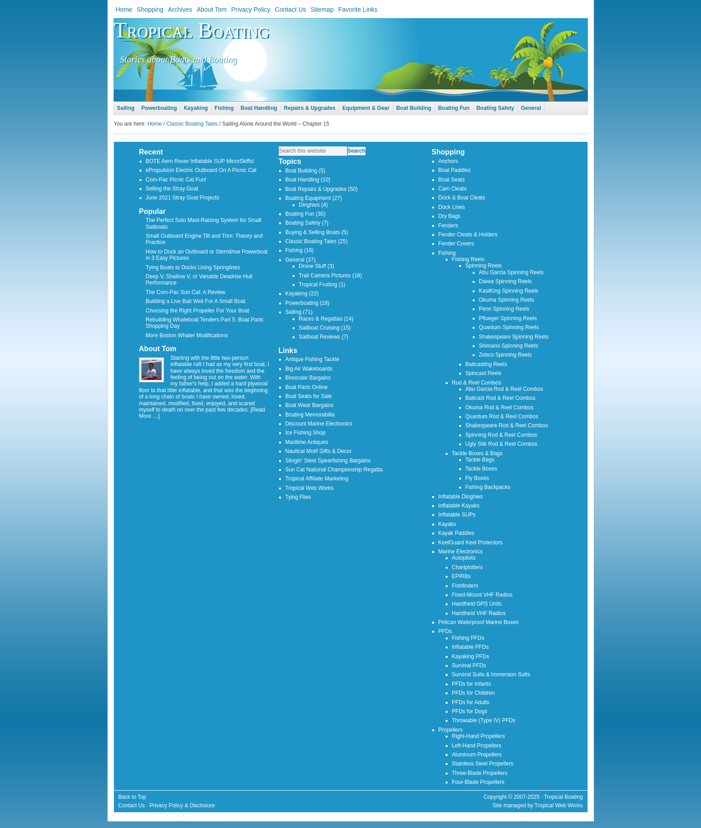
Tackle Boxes (481, 469)
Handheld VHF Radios (479, 613)
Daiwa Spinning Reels (505, 281)
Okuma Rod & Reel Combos (500, 407)
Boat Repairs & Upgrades (316, 189)
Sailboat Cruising (319, 328)
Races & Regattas (321, 319)
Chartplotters (467, 567)
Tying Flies (298, 497)
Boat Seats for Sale (308, 396)
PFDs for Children (473, 693)
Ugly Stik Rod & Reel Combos (502, 444)
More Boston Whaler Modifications (187, 335)
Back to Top (132, 797)
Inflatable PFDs (470, 647)
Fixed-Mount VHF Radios (482, 595)
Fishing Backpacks (488, 487)
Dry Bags (450, 216)
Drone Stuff (312, 266)
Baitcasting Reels (486, 364)
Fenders (448, 225)
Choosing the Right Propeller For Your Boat (197, 311)
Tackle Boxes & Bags (477, 453)
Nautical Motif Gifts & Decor (318, 451)
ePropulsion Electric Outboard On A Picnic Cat (201, 170)
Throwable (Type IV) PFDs (484, 720)
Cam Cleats (453, 189)
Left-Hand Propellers (477, 745)
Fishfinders (465, 586)
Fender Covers (456, 243)
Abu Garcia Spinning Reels (511, 272)
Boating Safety (303, 223)
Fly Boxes (477, 478)
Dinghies (309, 205)
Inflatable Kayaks (459, 505)
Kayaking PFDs (470, 656)
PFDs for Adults (470, 702)
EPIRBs (461, 576)
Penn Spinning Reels (504, 309)
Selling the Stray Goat (172, 189)
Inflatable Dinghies (461, 496)
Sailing (293, 312)
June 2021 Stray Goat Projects (182, 198)
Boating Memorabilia (310, 415)
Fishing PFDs (468, 638)
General (295, 260)
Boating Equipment (308, 198)
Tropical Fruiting (318, 284)
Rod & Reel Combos (476, 383)
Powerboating (301, 303)
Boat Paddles (454, 170)
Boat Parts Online (306, 387)
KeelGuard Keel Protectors (471, 542)
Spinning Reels (484, 265)
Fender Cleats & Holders (468, 234)
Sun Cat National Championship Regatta (334, 469)
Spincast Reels (484, 373)
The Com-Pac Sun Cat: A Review (186, 292)
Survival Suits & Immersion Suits (491, 674)
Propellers (451, 730)
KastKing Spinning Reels (508, 291)
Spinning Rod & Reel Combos (501, 435)
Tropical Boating (191, 30)
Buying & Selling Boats (312, 232)
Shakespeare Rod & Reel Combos (507, 425)
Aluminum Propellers (477, 754)
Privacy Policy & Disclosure (182, 805)
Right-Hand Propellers (478, 736)
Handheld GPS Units (477, 604)
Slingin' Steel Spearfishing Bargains (328, 460)
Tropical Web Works (309, 488)
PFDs (445, 631)
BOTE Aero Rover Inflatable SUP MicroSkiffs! (200, 161)
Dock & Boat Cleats (462, 198)
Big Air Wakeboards (309, 369)
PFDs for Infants (471, 684)
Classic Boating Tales (311, 241)
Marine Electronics (461, 551)
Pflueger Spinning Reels (508, 318)
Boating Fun (300, 214)
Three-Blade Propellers (479, 773)
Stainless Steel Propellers (483, 763)
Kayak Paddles (457, 533)
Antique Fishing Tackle (312, 359)
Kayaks (447, 524)
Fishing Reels (468, 259)
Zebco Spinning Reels (505, 355)
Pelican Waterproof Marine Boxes (479, 622)
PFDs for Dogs (470, 711)
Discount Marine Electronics (319, 424)
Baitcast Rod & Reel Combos (500, 398)
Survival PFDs (469, 665)
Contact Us (131, 805)
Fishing (294, 250)
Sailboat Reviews (319, 337)
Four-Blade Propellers (478, 782)
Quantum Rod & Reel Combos (502, 416)
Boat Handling (302, 179)
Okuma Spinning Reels (506, 300)
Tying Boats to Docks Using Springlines (193, 267)
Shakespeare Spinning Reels (514, 337)
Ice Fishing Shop (305, 433)
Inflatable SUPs (457, 514)
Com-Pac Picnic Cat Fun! (176, 179)
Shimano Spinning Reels (508, 346)
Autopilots (464, 558)
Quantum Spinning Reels (509, 327)
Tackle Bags (480, 460)
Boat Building (301, 170)
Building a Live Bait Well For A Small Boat (195, 301)
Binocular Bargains (308, 378)
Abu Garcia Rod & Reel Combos (504, 389)
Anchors (448, 161)
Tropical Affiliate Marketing (316, 478)
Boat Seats (452, 179)
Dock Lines (452, 207)
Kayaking (296, 293)
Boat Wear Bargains (309, 405)
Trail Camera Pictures (325, 275)
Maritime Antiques (306, 442)
